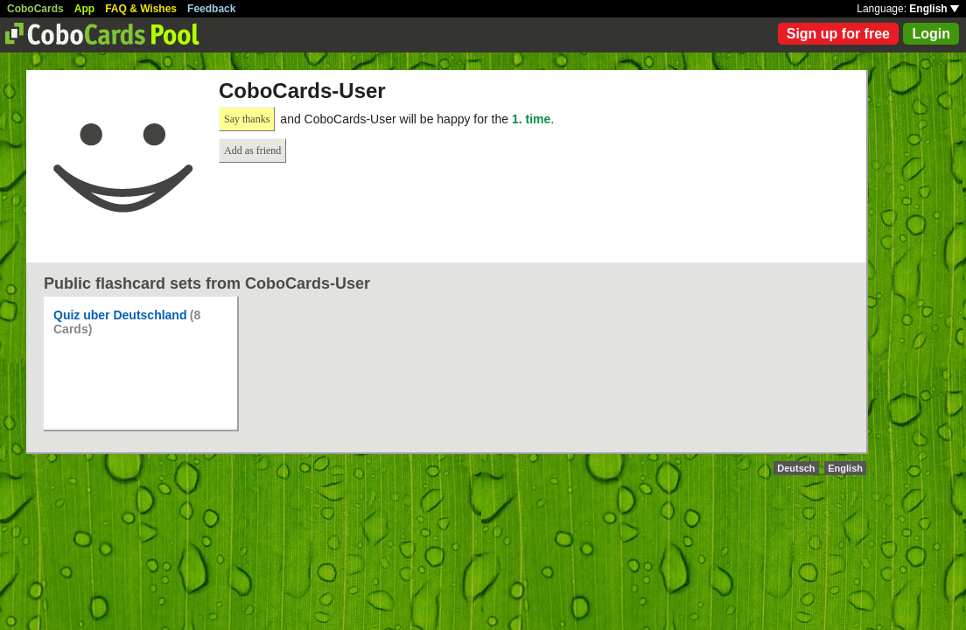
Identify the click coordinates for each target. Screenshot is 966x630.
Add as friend (252, 150)
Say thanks (247, 119)
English (934, 9)
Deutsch (796, 468)
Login (931, 33)
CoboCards (35, 9)
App (84, 9)
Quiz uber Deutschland (119, 315)
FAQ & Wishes (141, 9)
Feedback (211, 9)
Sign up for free (838, 33)
